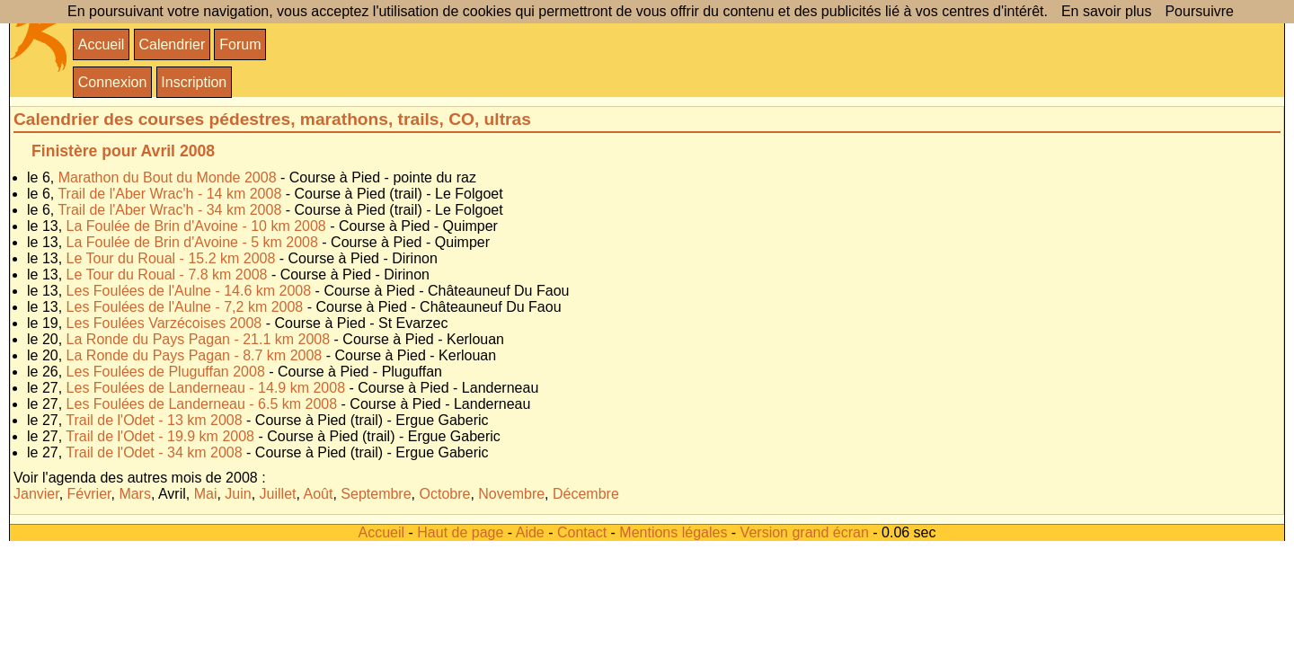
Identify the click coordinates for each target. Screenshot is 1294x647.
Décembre (586, 493)
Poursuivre (1199, 11)
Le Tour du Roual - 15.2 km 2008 (171, 258)
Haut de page (460, 532)
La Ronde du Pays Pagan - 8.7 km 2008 (194, 355)
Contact (582, 532)
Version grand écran (804, 532)
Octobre (444, 493)
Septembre (376, 493)
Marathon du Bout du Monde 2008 (167, 177)
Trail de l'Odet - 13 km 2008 (154, 420)
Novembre (511, 493)
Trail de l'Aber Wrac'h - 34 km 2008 (169, 209)
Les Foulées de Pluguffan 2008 (165, 371)
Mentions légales (673, 532)
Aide (530, 532)
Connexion (112, 82)
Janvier (36, 493)
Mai (205, 493)
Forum (240, 44)
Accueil (101, 44)
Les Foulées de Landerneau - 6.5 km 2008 (202, 404)
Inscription (193, 82)
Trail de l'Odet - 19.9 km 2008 (160, 436)
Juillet (278, 493)
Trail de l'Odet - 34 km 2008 (154, 452)
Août (318, 493)
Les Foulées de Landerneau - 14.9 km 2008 (205, 387)
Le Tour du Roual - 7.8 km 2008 (167, 274)
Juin (238, 493)
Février (89, 493)
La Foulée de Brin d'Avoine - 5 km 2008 (192, 242)
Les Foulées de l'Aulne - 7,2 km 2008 (185, 307)
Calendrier (171, 44)
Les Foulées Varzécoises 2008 (164, 323)
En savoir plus (1106, 11)
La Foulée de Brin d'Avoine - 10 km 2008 (196, 226)
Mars (135, 493)
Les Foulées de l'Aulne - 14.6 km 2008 (189, 290)
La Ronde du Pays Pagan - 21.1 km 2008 (198, 339)
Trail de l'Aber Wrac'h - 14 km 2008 (169, 193)
